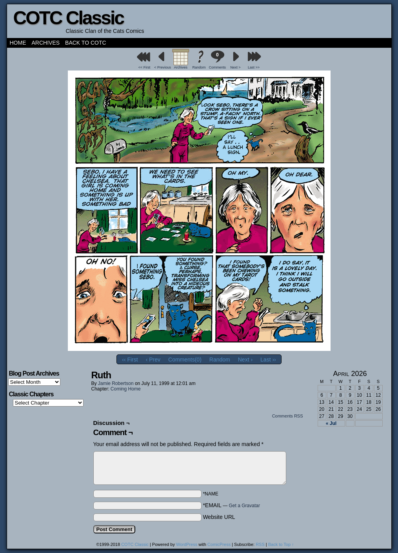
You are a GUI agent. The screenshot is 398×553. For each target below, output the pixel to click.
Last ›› (268, 359)
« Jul (331, 423)
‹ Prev (153, 359)
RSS (260, 544)
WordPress (186, 544)
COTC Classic (68, 17)
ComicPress (219, 544)
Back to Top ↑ (281, 544)
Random (198, 67)
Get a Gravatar (244, 505)
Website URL (219, 517)
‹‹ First (130, 359)
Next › (245, 359)
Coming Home (126, 389)
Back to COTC (85, 43)
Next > (235, 67)
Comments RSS (287, 416)
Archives (46, 43)
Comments (217, 59)
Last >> (254, 67)
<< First (144, 67)
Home (18, 43)
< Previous (162, 67)
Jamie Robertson (116, 383)
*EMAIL (231, 505)
